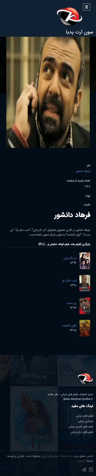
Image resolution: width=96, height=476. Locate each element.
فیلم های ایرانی (84, 416)
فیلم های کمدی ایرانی (81, 426)
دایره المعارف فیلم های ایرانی (57, 456)
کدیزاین (82, 461)
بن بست (71, 303)
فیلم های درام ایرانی (82, 432)
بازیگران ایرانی (85, 421)
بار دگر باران (69, 258)
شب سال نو (69, 280)
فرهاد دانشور (83, 171)
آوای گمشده (69, 325)
